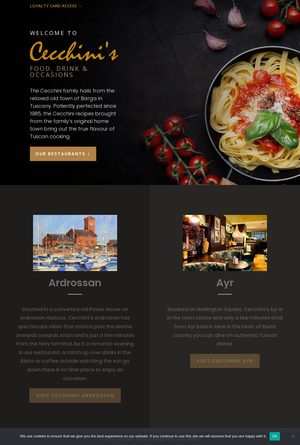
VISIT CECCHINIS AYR (225, 361)
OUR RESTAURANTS (60, 154)
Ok (274, 436)
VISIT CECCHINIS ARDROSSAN (75, 395)
